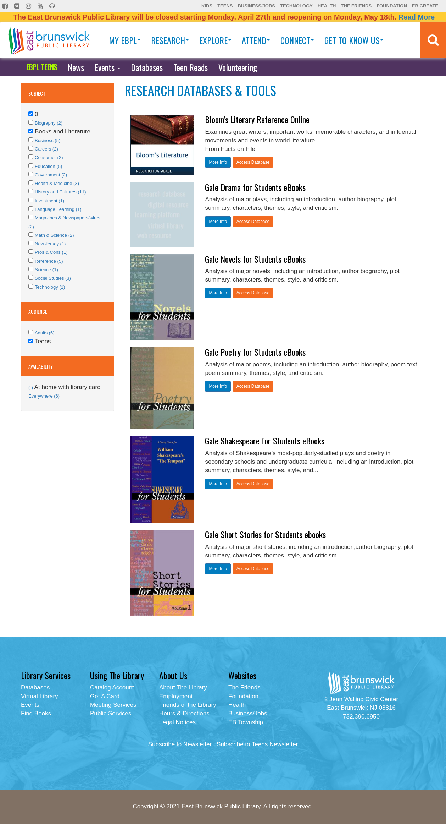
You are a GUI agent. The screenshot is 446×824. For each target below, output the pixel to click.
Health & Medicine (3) (57, 183)
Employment (176, 696)
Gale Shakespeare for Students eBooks (264, 440)
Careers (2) (46, 149)
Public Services (110, 713)
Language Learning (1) (58, 209)
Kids (206, 6)
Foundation (392, 6)
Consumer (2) (49, 157)
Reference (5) (49, 261)
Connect (297, 40)
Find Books (36, 713)
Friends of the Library (187, 705)
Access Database (252, 162)
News (76, 67)
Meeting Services (113, 705)
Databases (147, 67)
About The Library (183, 687)
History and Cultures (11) (60, 192)
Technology (296, 6)
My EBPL (124, 40)
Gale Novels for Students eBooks (255, 258)
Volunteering (237, 67)
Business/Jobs (256, 6)
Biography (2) (48, 123)
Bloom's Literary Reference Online (257, 119)
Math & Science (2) (54, 235)
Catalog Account (112, 687)
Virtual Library (39, 696)
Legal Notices (177, 722)
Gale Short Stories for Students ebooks (265, 534)
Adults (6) (45, 332)
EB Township (245, 722)
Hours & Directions (184, 713)
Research (170, 40)
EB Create (425, 6)
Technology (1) (50, 287)
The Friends (356, 6)
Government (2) (51, 175)
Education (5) (48, 166)
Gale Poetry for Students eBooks (255, 351)
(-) (31, 387)
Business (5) (47, 140)
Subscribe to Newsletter (180, 744)
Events (107, 67)
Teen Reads (190, 67)
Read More (416, 17)
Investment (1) (49, 200)
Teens (225, 6)
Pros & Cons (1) (51, 252)
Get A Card (104, 696)
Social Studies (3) (53, 278)
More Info (218, 162)
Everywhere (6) (44, 396)
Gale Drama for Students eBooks (255, 187)
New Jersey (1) (50, 243)
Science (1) (46, 269)
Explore (215, 40)
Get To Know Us (353, 40)
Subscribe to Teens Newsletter (257, 744)
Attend (256, 40)
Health (327, 6)
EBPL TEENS (41, 67)
